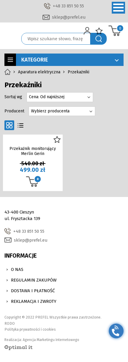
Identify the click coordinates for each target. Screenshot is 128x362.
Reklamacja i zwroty (33, 301)
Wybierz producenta (50, 111)
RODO (9, 323)
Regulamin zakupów (33, 280)
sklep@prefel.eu (69, 17)
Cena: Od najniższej (46, 96)
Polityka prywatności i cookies (30, 329)
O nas (17, 269)
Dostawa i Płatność (33, 290)
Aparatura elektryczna (39, 72)
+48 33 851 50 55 (68, 6)
